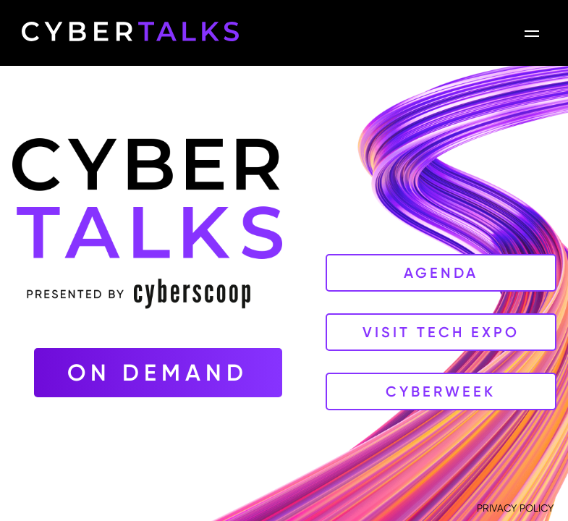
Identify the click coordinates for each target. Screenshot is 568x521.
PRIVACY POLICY (515, 508)
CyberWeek (441, 391)
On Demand (157, 372)
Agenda (441, 272)
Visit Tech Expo (441, 332)
